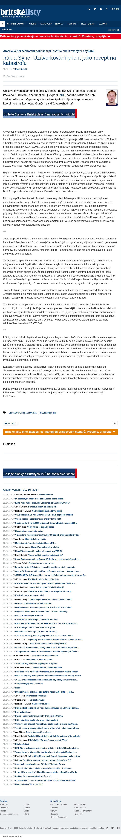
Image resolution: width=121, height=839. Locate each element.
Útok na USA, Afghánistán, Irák (22, 413)
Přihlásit (112, 9)
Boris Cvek (20, 640)
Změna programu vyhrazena (41, 563)
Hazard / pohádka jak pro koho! (45, 547)
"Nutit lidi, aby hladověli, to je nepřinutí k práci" (36, 664)
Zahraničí (4, 804)
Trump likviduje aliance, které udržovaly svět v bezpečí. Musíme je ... (46, 752)
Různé (26, 814)
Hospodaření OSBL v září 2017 (29, 784)
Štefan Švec (20, 527)
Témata (59, 24)
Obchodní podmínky (58, 817)
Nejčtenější (88, 24)
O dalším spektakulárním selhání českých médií (50, 599)
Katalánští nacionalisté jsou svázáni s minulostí (36, 619)
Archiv (32, 24)
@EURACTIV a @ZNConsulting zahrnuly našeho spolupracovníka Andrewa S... (50, 575)
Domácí (27, 804)
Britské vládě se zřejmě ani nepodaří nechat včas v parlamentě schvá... (47, 708)
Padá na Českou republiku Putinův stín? (33, 776)
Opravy (53, 811)
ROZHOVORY (46, 24)
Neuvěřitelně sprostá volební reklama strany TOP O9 (38, 551)
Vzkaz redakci (80, 808)
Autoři (103, 24)
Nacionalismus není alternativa (29, 531)
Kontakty (54, 808)
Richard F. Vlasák (23, 511)
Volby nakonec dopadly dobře (40, 527)
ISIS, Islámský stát (48, 413)
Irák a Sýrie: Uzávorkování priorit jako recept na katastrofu (54, 756)
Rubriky (73, 24)
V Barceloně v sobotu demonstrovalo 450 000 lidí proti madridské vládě (47, 535)
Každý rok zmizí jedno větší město (43, 579)
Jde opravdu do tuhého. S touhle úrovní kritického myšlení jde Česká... (47, 652)
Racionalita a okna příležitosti (39, 660)
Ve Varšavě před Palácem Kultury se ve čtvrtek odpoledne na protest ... (47, 648)
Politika (27, 808)
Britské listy (22, 13)
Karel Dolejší (21, 69)
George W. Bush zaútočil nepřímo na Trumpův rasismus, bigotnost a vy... (48, 571)
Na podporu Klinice (40, 704)
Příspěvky (7, 30)
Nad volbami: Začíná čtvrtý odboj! (47, 511)
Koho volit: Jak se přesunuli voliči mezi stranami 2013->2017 (42, 503)
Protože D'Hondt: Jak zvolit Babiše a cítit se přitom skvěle (54, 736)
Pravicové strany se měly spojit (42, 507)
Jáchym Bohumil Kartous (26, 495)
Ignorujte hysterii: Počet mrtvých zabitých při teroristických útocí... (45, 567)
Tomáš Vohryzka (22, 547)
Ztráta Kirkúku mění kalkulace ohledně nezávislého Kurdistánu (43, 768)
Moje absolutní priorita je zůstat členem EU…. (35, 543)
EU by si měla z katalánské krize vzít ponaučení (36, 720)
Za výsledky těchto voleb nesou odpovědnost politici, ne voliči (54, 640)
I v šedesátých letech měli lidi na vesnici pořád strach (39, 499)
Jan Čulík (19, 539)
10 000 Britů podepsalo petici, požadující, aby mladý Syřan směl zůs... (46, 680)
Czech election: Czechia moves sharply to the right (38, 519)
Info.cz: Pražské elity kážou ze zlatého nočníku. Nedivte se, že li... (44, 692)
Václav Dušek (21, 563)
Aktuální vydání (16, 24)
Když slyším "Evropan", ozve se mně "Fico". (48, 740)
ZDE (62, 95)
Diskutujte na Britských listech (44, 656)
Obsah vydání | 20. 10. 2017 (21, 489)
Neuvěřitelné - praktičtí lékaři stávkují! (47, 587)
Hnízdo (18, 688)
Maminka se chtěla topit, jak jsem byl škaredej (36, 632)
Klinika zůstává (22, 744)
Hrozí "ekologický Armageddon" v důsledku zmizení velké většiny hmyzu (48, 676)
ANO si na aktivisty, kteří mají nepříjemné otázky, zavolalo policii (44, 635)
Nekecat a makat (37, 700)
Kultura (3, 811)
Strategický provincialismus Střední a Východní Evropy (40, 764)
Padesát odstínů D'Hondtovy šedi (47, 668)
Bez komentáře (46, 495)
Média (26, 811)
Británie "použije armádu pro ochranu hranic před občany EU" (43, 760)
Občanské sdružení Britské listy (30, 828)
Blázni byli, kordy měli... (35, 539)
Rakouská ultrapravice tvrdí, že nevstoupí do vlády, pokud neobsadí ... (46, 623)
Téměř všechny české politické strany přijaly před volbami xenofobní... (47, 728)
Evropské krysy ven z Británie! (29, 684)
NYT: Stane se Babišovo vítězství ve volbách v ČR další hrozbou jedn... (47, 748)
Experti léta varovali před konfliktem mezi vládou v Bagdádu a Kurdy (46, 772)
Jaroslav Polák (22, 587)
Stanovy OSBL (80, 804)
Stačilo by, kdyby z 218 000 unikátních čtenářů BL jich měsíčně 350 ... (46, 523)
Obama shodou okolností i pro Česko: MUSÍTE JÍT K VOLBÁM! (43, 607)
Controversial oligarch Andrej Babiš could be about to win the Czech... (46, 724)
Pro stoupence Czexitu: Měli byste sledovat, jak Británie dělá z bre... (45, 583)
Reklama (54, 814)
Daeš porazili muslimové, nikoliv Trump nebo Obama (39, 716)
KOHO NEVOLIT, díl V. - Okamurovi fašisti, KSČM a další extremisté (45, 780)
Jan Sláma (20, 732)
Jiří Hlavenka (21, 507)
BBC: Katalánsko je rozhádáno (29, 615)
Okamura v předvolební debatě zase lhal (33, 603)
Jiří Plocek (20, 696)
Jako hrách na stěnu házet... (38, 732)
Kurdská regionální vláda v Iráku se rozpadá (35, 627)
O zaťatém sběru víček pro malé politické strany (49, 591)
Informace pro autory (83, 811)
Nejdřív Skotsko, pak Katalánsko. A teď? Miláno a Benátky (41, 611)
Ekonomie (4, 808)
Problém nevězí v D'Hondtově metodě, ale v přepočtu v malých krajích (46, 672)
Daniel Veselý (21, 599)
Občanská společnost (9, 814)
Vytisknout (11, 423)
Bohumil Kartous (21, 656)
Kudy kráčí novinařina (36, 696)
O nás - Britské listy (58, 804)
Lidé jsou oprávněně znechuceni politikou (47, 643)
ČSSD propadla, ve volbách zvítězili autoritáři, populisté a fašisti (44, 515)
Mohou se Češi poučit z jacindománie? (45, 555)
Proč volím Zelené (23, 712)
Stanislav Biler (21, 700)
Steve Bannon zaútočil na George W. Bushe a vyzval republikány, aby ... (47, 559)
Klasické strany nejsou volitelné (29, 595)
